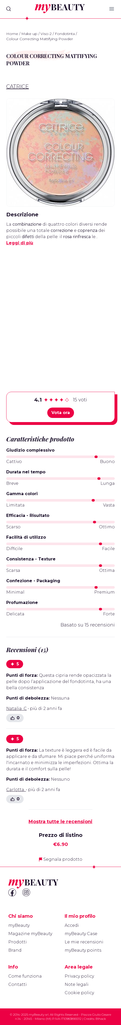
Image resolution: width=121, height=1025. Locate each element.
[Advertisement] (60, 310)
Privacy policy (79, 976)
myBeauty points (83, 950)
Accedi (72, 925)
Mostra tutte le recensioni (60, 821)
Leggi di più (19, 242)
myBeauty (19, 925)
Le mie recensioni (84, 941)
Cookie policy (79, 992)
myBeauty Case (81, 933)
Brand (15, 950)
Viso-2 (46, 33)
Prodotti (17, 941)
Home (12, 33)
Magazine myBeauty (30, 933)
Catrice (17, 86)
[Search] (8, 8)
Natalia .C (16, 708)
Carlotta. (16, 789)
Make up (29, 33)
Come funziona (25, 976)
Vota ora (60, 412)
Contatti (17, 984)
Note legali (77, 984)
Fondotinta (65, 33)
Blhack (101, 1019)
